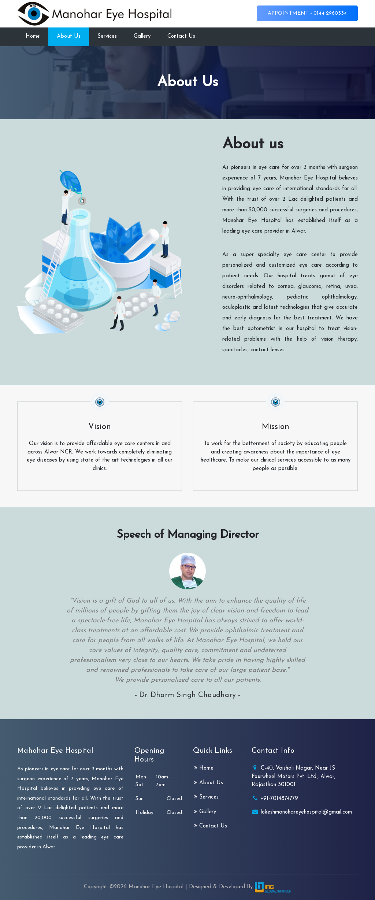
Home (33, 36)
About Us (69, 36)
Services (107, 36)
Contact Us (181, 36)
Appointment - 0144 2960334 (307, 13)
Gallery (142, 36)
